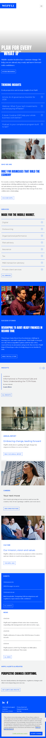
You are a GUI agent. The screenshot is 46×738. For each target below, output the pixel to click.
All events (8, 605)
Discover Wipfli (7, 198)
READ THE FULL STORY (9, 356)
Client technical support (8, 707)
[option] (23, 381)
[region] (23, 725)
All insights (6, 395)
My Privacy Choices (7, 711)
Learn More (7, 387)
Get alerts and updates (10, 689)
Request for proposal (22, 709)
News (5, 612)
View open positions (11, 508)
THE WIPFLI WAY (9, 563)
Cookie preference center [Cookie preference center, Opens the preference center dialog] (20, 733)
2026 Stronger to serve (11, 586)
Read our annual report (13, 454)
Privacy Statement (22, 707)
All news (7, 657)
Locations (5, 709)
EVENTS (6, 576)
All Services (6, 275)
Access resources (8, 71)
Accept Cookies (36, 733)
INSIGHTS (5, 368)
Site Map (19, 711)
